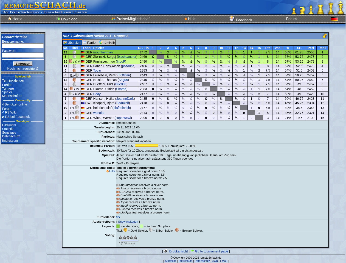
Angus (123, 80)
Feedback (240, 20)
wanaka (98, 113)
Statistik (7, 129)
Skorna (121, 89)
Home (15, 19)
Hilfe (190, 19)
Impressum (10, 140)
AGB (215, 261)
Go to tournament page (209, 251)
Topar (97, 70)
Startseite (171, 261)
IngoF (121, 61)
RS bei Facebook (17, 117)
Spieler (7, 92)
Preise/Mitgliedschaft (130, 19)
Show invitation (128, 221)
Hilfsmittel (9, 125)
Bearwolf (122, 103)
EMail (223, 261)
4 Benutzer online (14, 104)
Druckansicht (176, 251)
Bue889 (120, 84)
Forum (291, 19)
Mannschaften (12, 96)
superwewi (123, 118)
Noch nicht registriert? (22, 68)
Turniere (8, 88)
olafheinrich (121, 108)
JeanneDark (125, 98)
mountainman (103, 52)
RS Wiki (11, 112)
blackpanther (127, 56)
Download (67, 19)
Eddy (97, 94)
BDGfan (124, 75)
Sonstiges (9, 132)
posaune (128, 66)
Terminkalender (13, 80)
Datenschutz (11, 136)
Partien (7, 85)
